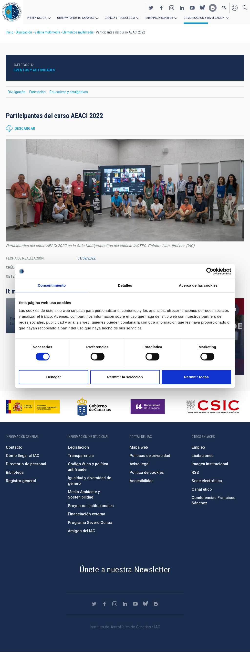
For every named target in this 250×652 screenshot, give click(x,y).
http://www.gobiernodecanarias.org (94, 406)
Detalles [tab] (125, 285)
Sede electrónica (207, 480)
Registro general (21, 480)
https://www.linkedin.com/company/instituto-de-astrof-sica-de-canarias (182, 7)
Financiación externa (86, 514)
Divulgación (24, 32)
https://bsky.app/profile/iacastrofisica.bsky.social (202, 7)
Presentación (36, 17)
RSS (195, 472)
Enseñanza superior (156, 17)
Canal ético (202, 489)
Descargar (25, 128)
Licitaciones (203, 455)
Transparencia (81, 455)
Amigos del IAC (81, 531)
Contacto (14, 447)
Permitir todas (196, 377)
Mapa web (139, 447)
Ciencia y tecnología (118, 17)
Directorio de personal (26, 464)
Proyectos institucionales (91, 505)
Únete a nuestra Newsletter (125, 569)
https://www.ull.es (148, 406)
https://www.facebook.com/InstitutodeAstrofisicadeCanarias (161, 7)
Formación (37, 92)
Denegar (53, 377)
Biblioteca (15, 472)
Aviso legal (139, 464)
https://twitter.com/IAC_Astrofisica (151, 7)
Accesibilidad (142, 480)
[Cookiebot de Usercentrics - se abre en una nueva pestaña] (209, 271)
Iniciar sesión (234, 7)
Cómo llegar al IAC (22, 455)
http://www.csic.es (212, 406)
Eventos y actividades (34, 70)
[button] (125, 190)
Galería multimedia (47, 32)
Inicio (9, 32)
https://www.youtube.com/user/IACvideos (192, 7)
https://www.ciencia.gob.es (33, 407)
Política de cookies (147, 472)
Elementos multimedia (78, 32)
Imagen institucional (210, 464)
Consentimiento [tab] (52, 285)
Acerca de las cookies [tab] (198, 285)
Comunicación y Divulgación (200, 17)
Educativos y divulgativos (69, 92)
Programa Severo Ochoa (90, 522)
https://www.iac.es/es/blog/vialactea (213, 7)
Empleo (198, 447)
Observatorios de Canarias (75, 17)
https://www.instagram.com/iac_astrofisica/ (172, 7)
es (224, 8)
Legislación (78, 447)
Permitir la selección (125, 377)
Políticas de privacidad (150, 455)
